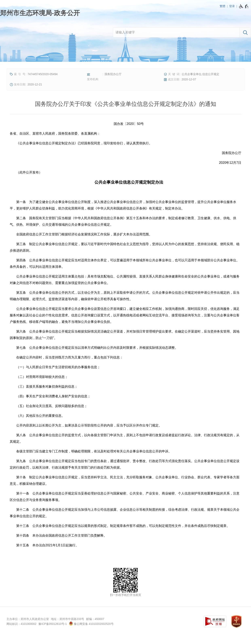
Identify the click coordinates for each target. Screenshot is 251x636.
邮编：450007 (95, 619)
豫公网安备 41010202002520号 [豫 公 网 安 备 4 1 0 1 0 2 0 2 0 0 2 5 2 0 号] (91, 623)
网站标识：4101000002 (21, 623)
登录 (232, 6)
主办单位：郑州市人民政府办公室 (27, 619)
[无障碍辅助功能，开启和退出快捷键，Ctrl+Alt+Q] (244, 6)
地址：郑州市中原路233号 (67, 619)
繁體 (222, 6)
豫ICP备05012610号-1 (52, 623)
